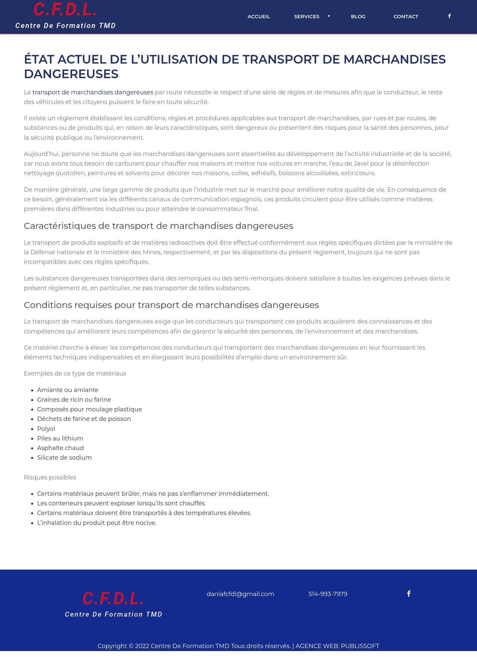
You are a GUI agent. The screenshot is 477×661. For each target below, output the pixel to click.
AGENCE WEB (317, 646)
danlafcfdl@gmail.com (240, 594)
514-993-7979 (327, 594)
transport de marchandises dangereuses (92, 92)
